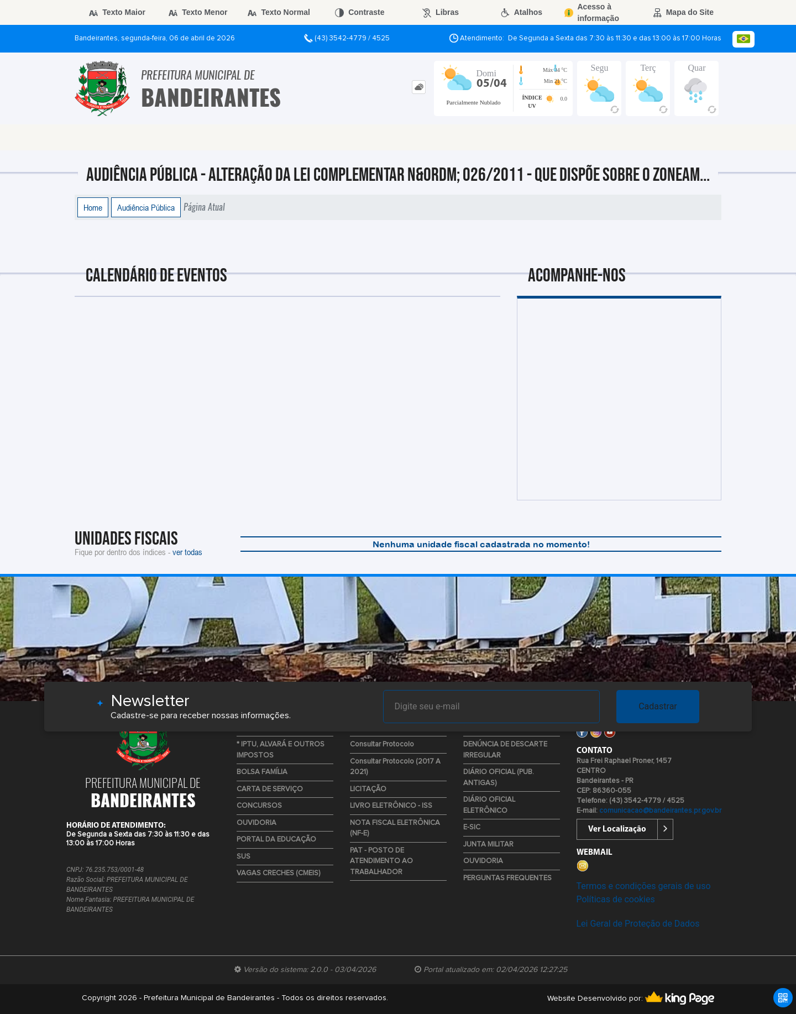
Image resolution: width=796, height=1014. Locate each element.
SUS (243, 856)
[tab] (419, 87)
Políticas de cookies (616, 899)
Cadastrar (657, 706)
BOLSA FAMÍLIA (262, 772)
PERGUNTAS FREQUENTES (507, 878)
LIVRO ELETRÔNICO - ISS (391, 805)
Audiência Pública (146, 207)
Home (92, 207)
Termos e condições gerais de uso (644, 886)
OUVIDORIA (256, 823)
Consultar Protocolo (382, 744)
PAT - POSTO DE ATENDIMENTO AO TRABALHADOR (381, 861)
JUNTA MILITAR (488, 844)
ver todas (187, 551)
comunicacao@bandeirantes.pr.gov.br (660, 810)
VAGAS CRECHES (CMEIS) (278, 873)
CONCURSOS (259, 805)
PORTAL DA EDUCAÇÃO (276, 839)
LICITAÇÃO (368, 789)
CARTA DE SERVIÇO (270, 789)
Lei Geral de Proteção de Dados (638, 923)
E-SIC (471, 827)
